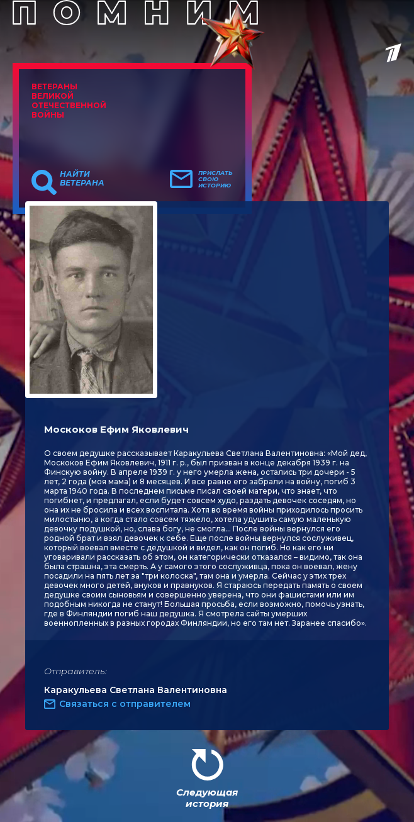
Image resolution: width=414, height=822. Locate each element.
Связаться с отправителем (125, 703)
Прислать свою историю (215, 179)
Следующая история (207, 797)
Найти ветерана (82, 178)
